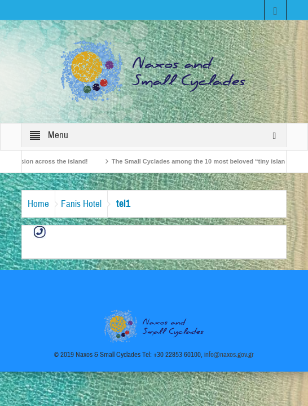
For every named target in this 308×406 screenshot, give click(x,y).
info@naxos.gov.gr (229, 354)
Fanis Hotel (81, 204)
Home (38, 204)
